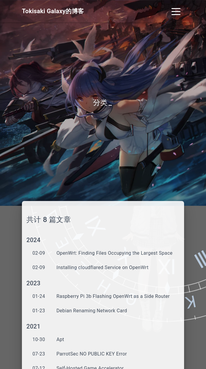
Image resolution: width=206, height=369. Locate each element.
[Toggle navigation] (176, 11)
